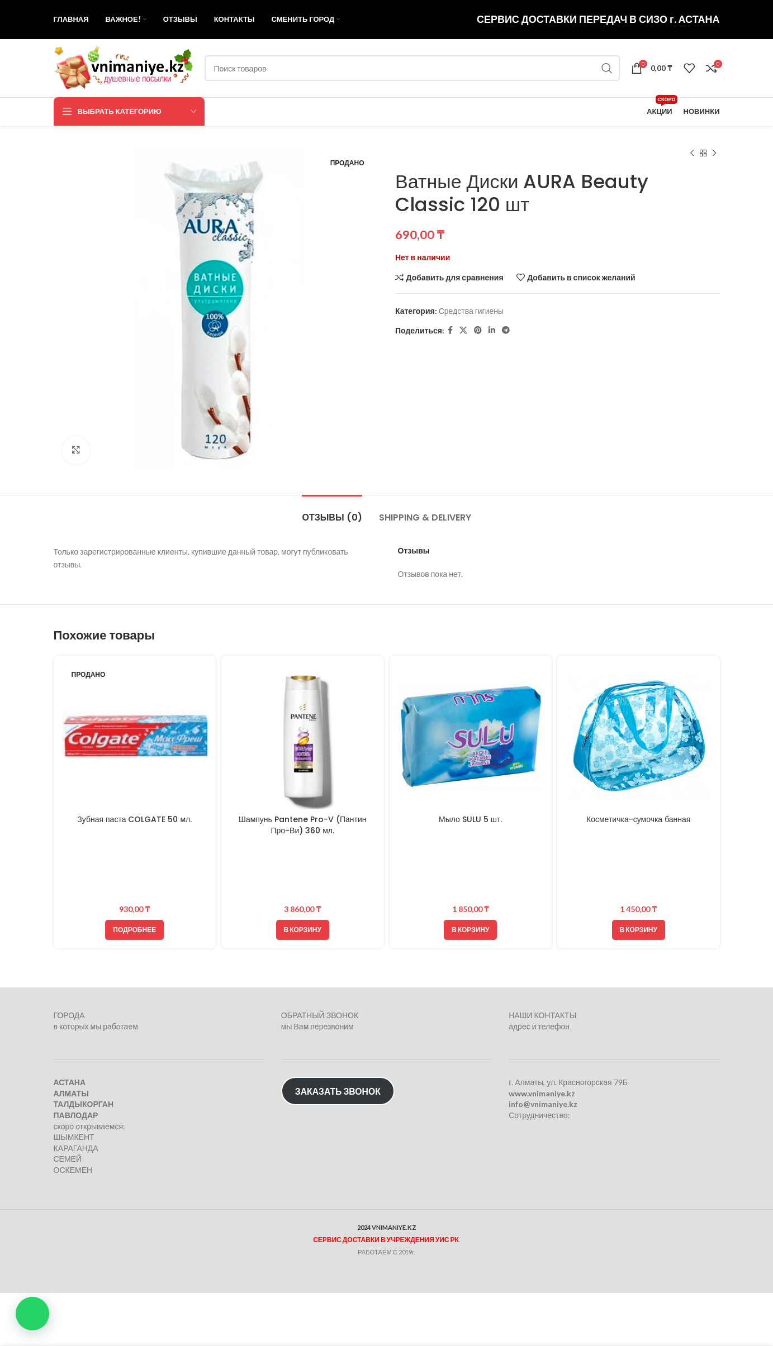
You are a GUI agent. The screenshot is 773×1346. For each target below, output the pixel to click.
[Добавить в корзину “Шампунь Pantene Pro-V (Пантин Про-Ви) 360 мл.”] (302, 930)
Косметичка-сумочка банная (638, 819)
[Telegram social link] (506, 330)
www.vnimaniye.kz (542, 1093)
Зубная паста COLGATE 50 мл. (134, 819)
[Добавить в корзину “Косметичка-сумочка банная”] (638, 930)
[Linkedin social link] (492, 330)
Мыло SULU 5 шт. (470, 819)
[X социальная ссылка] (463, 330)
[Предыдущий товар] (692, 153)
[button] (32, 1313)
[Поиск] (412, 68)
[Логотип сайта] (123, 67)
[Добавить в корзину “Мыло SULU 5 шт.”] (470, 930)
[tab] (332, 512)
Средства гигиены (470, 311)
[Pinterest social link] (478, 330)
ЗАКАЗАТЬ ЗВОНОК (338, 1091)
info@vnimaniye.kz (543, 1104)
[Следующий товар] (714, 153)
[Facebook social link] (450, 330)
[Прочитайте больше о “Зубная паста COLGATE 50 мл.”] (134, 930)
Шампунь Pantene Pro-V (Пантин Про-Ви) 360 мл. (302, 825)
